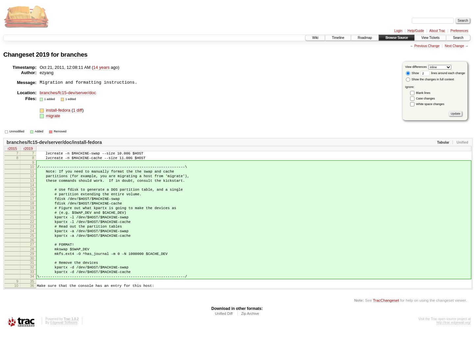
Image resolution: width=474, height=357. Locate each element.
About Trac (437, 31)
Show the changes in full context (430, 79)
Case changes (425, 98)
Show (412, 73)
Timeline (338, 38)
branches (74, 54)
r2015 (12, 149)
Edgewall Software (63, 348)
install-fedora (58, 110)
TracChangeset (386, 326)
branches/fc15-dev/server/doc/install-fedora (54, 142)
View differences (416, 67)
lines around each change (442, 73)
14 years (101, 67)
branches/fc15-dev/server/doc (68, 92)
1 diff (77, 110)
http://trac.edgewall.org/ (453, 348)
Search (458, 38)
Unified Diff (224, 339)
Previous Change (427, 46)
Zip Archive (250, 339)
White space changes (430, 104)
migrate (53, 115)
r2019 (28, 149)
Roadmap (365, 38)
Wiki (315, 38)
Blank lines (423, 93)
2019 (42, 54)
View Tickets (430, 38)
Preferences (459, 31)
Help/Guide (416, 31)
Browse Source (396, 38)
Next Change (454, 46)
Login (398, 31)
